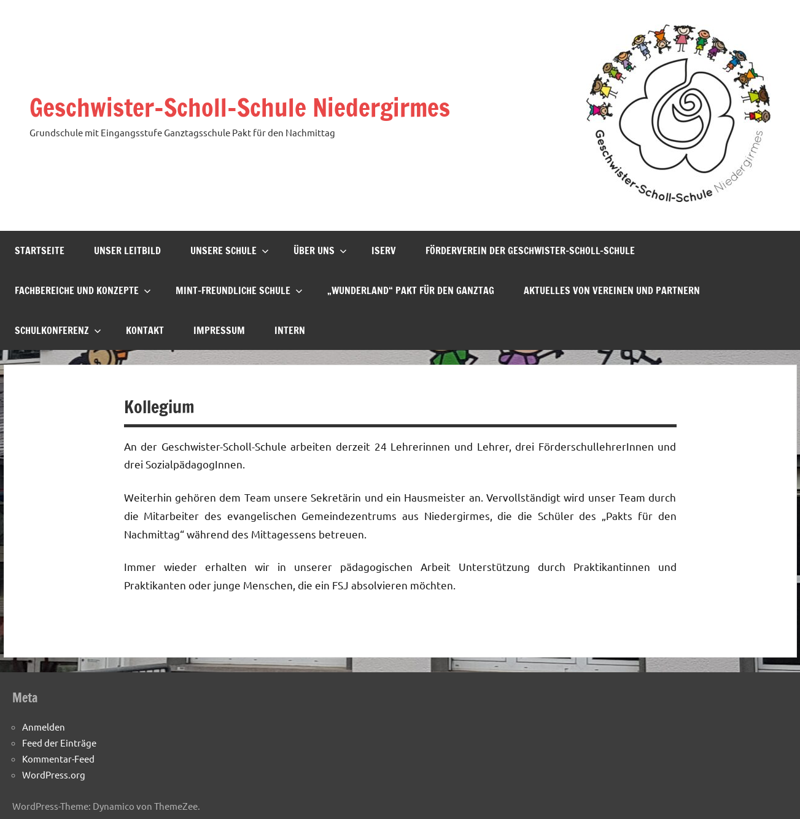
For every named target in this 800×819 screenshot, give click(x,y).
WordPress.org (53, 774)
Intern (289, 330)
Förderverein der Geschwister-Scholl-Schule (530, 250)
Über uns (320, 250)
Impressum (219, 330)
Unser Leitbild (127, 250)
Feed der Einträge (59, 742)
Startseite (39, 250)
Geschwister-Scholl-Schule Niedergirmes (239, 107)
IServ (383, 250)
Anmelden (43, 726)
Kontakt (145, 330)
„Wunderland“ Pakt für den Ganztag (410, 290)
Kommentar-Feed (58, 758)
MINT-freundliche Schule (239, 290)
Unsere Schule (229, 250)
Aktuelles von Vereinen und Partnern (612, 290)
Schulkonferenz (58, 330)
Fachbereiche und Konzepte (83, 290)
